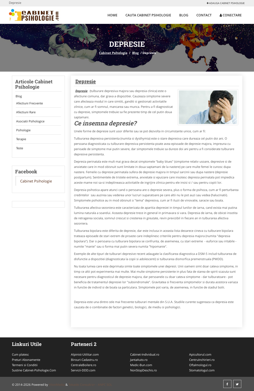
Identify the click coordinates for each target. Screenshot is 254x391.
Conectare (231, 15)
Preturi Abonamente (26, 360)
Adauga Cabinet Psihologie (226, 3)
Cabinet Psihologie (113, 53)
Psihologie (22, 132)
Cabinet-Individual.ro (144, 354)
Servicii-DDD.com (83, 370)
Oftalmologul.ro (200, 365)
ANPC (102, 385)
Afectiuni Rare (25, 113)
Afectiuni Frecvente (28, 104)
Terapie (20, 142)
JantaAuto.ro (139, 360)
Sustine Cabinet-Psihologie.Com (34, 370)
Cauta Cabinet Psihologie (148, 15)
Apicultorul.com (200, 354)
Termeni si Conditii (25, 365)
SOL (109, 385)
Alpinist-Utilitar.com (85, 354)
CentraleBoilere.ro (83, 365)
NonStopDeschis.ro (143, 370)
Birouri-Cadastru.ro (84, 360)
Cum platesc (20, 354)
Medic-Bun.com (141, 365)
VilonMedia (57, 385)
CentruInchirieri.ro (202, 360)
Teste (18, 151)
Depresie (85, 81)
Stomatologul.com (202, 370)
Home (112, 15)
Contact (204, 15)
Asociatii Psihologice (29, 123)
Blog (183, 15)
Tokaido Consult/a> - (83, 385)
